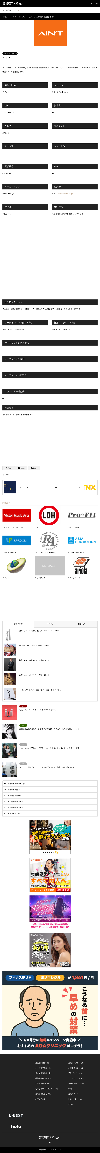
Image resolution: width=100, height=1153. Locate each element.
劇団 (70, 1089)
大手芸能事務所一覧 (15, 802)
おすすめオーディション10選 (46, 1089)
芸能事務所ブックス (43, 1094)
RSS (50, 1142)
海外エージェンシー (76, 1083)
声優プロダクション (76, 1068)
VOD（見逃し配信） (15, 814)
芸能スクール (73, 1094)
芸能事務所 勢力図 (42, 1083)
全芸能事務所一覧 (14, 796)
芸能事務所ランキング (16, 784)
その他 (70, 1104)
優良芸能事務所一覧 (15, 808)
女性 (7, 475)
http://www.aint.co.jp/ (65, 194)
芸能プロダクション (10, 53)
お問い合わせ (40, 1099)
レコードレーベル (75, 1099)
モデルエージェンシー (76, 1078)
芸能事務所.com (50, 1137)
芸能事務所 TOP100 (43, 1078)
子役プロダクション (76, 1073)
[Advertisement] (50, 442)
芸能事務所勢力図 (14, 790)
